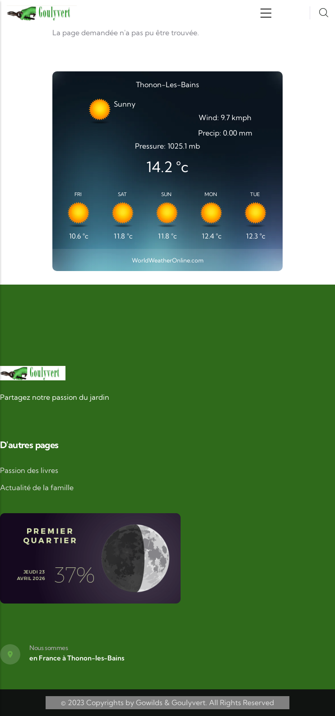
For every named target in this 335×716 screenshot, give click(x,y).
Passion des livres (29, 470)
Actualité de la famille (37, 487)
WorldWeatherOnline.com (168, 260)
